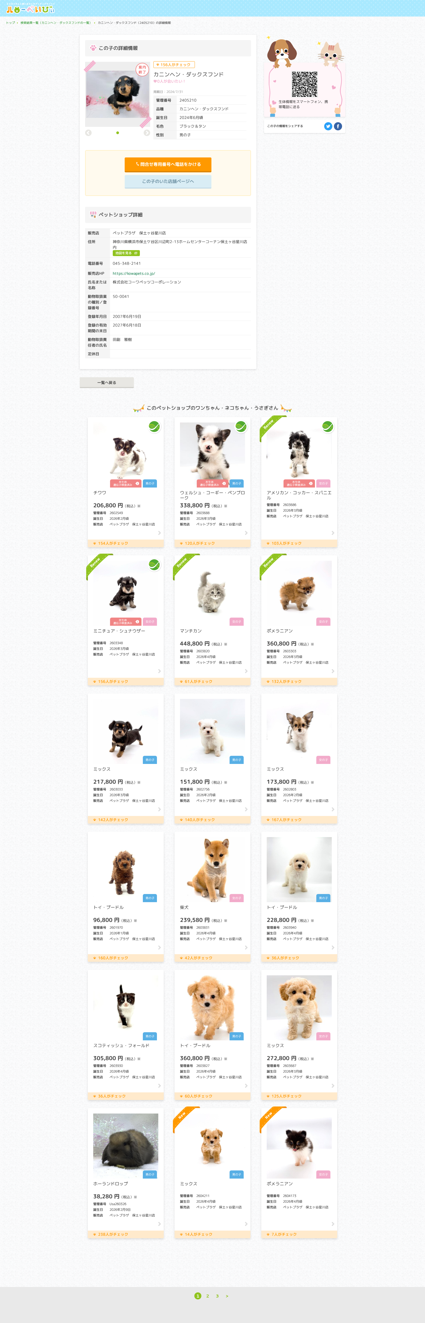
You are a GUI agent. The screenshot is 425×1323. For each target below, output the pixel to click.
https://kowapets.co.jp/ (134, 273)
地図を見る (123, 253)
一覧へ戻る (106, 382)
